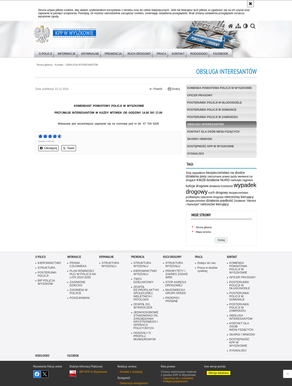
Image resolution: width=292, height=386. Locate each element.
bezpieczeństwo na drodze (225, 172)
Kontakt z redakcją (131, 371)
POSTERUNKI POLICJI (47, 274)
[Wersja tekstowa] (245, 26)
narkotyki (235, 180)
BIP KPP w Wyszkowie (93, 371)
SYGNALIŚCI (195, 153)
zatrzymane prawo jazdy (222, 176)
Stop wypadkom (195, 172)
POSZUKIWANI (80, 298)
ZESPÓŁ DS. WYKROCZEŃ (142, 306)
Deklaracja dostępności (134, 383)
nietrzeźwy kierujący (239, 197)
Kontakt (59, 65)
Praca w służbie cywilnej (207, 269)
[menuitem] (45, 53)
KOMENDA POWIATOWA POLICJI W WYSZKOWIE (219, 88)
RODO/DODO (42, 356)
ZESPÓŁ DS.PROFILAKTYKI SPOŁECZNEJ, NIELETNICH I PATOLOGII (146, 293)
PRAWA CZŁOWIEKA (78, 265)
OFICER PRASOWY (200, 95)
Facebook (73, 356)
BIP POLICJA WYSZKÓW (46, 282)
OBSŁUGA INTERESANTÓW (82, 65)
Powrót (155, 89)
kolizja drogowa (197, 186)
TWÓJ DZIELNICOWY (143, 281)
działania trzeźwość (221, 186)
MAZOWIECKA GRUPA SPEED (175, 292)
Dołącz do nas (206, 263)
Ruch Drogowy (172, 257)
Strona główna (44, 65)
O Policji (40, 257)
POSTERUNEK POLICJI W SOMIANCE (212, 109)
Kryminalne (106, 257)
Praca (199, 257)
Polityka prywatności (175, 381)
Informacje (74, 257)
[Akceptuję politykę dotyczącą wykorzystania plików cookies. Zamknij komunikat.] (250, 3)
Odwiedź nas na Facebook (37, 374)
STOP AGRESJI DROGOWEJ (175, 284)
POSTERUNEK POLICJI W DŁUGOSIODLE (214, 102)
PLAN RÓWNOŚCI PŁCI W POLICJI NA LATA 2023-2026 (83, 274)
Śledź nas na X (44, 374)
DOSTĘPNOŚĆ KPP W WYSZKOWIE (210, 146)
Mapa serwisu (203, 232)
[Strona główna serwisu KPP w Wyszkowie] (230, 26)
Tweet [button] (68, 148)
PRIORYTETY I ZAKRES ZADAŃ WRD (176, 274)
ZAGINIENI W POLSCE (79, 292)
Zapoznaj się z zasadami (178, 378)
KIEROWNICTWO (49, 263)
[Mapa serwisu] (238, 26)
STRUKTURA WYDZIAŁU (110, 265)
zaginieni (247, 180)
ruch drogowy (218, 192)
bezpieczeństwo (195, 200)
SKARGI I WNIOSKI (199, 139)
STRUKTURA (46, 267)
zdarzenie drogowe (212, 197)
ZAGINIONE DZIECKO (77, 284)
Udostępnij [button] (48, 148)
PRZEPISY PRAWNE (172, 300)
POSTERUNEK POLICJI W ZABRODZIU (212, 117)
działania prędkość (219, 200)
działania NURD (218, 180)
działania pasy (196, 176)
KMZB (201, 180)
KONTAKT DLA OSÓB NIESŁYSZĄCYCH (213, 131)
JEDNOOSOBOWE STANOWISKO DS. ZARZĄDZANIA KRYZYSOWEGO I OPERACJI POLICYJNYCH (145, 320)
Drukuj (174, 89)
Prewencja (137, 257)
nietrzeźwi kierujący (214, 204)
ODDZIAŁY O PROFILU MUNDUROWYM (144, 336)
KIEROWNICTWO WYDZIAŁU (145, 273)
